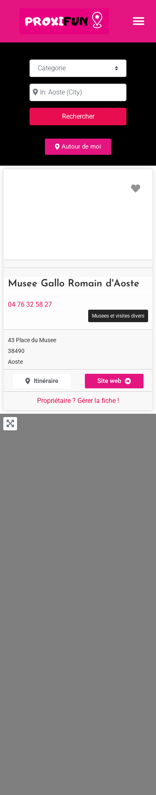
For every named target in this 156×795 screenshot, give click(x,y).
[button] (138, 21)
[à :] (78, 92)
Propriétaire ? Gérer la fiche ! (78, 401)
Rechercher (88, 115)
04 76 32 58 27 (30, 304)
